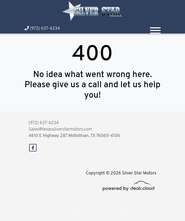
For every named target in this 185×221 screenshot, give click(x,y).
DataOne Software (110, 205)
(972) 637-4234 (42, 28)
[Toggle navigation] (155, 28)
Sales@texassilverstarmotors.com (60, 129)
